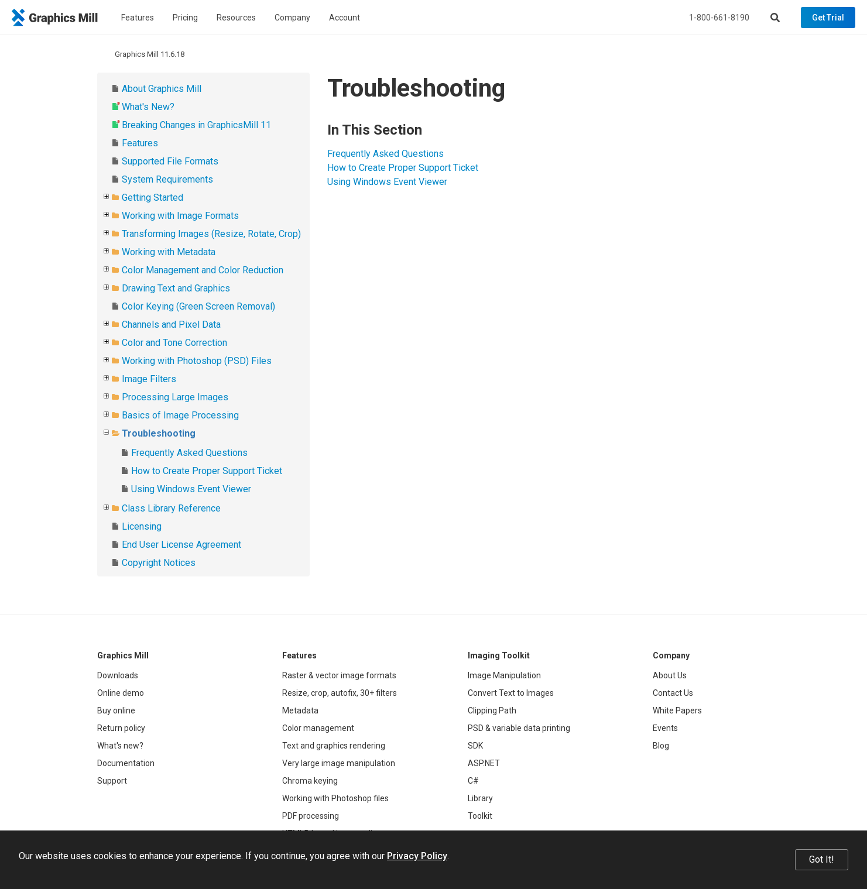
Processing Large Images (175, 397)
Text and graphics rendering (333, 745)
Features (137, 17)
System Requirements (167, 179)
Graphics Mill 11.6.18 (149, 54)
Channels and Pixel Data (171, 324)
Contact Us (673, 693)
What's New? (148, 106)
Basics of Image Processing (180, 415)
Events (665, 728)
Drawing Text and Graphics (176, 288)
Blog (661, 745)
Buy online (116, 710)
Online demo (120, 693)
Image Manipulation (504, 675)
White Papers (677, 710)
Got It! (821, 859)
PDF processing (310, 816)
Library (480, 798)
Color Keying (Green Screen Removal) (198, 306)
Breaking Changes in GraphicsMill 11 (196, 125)
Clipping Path (492, 710)
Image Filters (149, 379)
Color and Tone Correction (174, 342)
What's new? (120, 745)
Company (292, 17)
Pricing (185, 17)
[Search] (775, 18)
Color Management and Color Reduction (202, 270)
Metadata (300, 710)
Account (344, 17)
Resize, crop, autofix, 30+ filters (339, 693)
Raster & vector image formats (339, 675)
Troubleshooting (159, 433)
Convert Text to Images (511, 693)
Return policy (121, 728)
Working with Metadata (168, 252)
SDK (475, 745)
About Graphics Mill (161, 88)
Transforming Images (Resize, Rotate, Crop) (211, 233)
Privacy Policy (417, 855)
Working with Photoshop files (335, 798)
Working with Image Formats (180, 215)
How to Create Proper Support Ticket (206, 470)
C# (473, 780)
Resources (236, 17)
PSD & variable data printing (519, 728)
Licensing (142, 526)
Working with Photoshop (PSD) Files (197, 360)
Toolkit (480, 816)
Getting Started (152, 197)
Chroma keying (310, 780)
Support (112, 780)
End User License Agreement (181, 544)
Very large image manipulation (338, 763)
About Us (670, 675)
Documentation (126, 763)
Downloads (117, 675)
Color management (318, 728)
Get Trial (828, 17)
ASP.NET (484, 763)
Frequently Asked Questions (189, 452)
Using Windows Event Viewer (191, 489)
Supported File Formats (170, 161)
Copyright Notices (159, 562)
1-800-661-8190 (719, 17)
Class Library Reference (171, 508)
